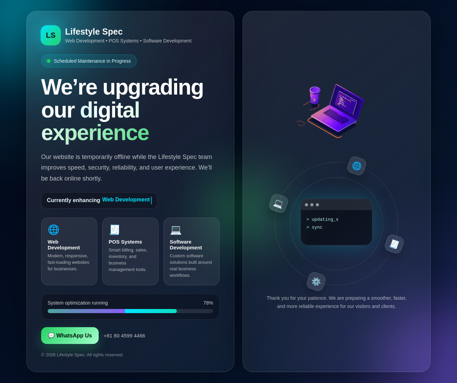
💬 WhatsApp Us (70, 335)
